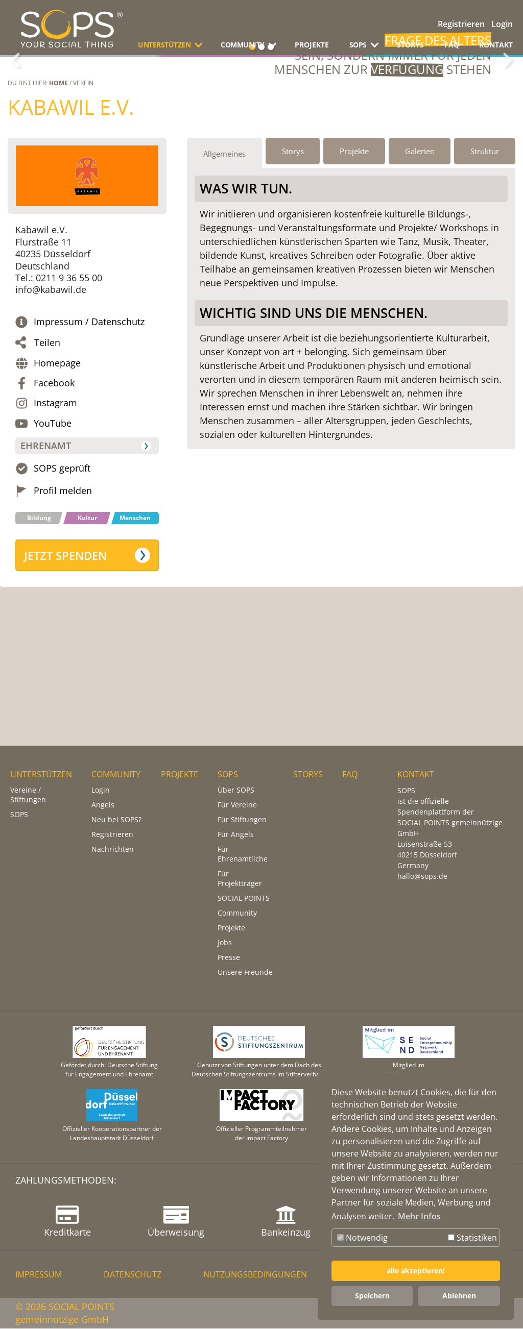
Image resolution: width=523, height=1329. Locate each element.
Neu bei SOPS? (116, 820)
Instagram (55, 504)
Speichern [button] (372, 1295)
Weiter (507, 110)
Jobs (225, 943)
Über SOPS (236, 790)
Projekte (231, 928)
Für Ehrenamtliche (243, 854)
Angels (102, 805)
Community (237, 913)
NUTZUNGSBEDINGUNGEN (255, 1275)
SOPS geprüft (62, 569)
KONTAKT (496, 45)
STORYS (410, 45)
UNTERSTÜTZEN (41, 774)
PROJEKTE (312, 45)
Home (58, 184)
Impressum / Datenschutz (89, 423)
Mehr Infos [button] (419, 1216)
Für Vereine (237, 805)
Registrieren (461, 24)
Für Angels (236, 835)
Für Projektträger (240, 879)
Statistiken (472, 1237)
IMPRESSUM (38, 1275)
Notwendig (362, 1237)
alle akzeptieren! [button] (416, 1270)
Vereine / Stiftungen (28, 795)
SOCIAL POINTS (244, 898)
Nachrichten (112, 849)
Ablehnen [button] (459, 1295)
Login (502, 24)
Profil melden (63, 592)
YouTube (53, 524)
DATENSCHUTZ (132, 1275)
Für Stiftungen (242, 820)
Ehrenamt (45, 546)
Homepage (57, 464)
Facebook (54, 484)
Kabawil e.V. (71, 208)
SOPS (19, 815)
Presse (229, 958)
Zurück (15, 110)
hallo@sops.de (422, 876)
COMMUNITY (115, 774)
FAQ (451, 45)
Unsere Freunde (245, 972)
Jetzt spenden (65, 656)
